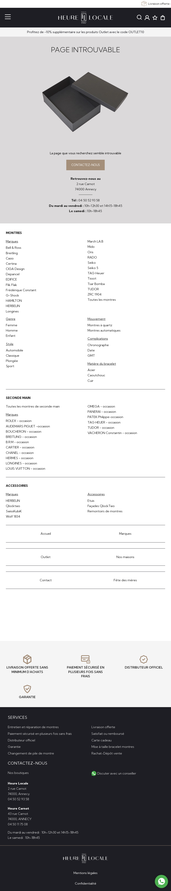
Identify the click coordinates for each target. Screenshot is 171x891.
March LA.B (95, 242)
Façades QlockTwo (101, 507)
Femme (11, 326)
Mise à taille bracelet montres (112, 746)
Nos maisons (125, 558)
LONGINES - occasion (21, 464)
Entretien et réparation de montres (33, 726)
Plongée (12, 362)
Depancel (12, 275)
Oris (90, 253)
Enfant (10, 337)
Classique (12, 357)
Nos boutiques (18, 772)
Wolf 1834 (13, 518)
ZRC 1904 (95, 295)
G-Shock (12, 296)
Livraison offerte (103, 726)
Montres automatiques (104, 331)
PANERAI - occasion (102, 413)
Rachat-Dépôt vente (106, 753)
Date (91, 351)
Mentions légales (85, 873)
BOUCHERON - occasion (23, 432)
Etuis (91, 502)
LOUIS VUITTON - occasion (25, 470)
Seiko (92, 264)
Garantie (14, 746)
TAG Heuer (96, 274)
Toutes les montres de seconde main (33, 407)
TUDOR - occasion (101, 429)
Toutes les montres (102, 301)
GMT (91, 357)
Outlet (46, 558)
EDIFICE (11, 280)
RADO (92, 258)
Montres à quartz (100, 326)
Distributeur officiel (21, 739)
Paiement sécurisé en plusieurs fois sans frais (40, 733)
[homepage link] (85, 18)
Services (17, 716)
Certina (11, 265)
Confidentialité (85, 883)
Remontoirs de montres (105, 512)
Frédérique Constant (21, 291)
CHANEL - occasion (20, 454)
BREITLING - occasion (21, 438)
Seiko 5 (93, 269)
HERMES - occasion (19, 459)
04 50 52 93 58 (89, 201)
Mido (91, 248)
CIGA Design (15, 270)
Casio (10, 259)
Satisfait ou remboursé (107, 733)
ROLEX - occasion (19, 422)
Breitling (12, 254)
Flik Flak (11, 286)
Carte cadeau (101, 739)
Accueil (46, 535)
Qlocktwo (13, 507)
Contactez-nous (85, 165)
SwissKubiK (14, 512)
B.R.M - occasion (17, 443)
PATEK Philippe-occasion (105, 418)
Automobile (14, 351)
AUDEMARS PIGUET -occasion (28, 427)
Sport (10, 367)
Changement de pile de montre (31, 753)
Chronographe (98, 346)
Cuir (90, 382)
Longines (12, 312)
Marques (125, 535)
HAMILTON (14, 302)
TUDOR (93, 290)
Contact (46, 581)
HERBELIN (13, 307)
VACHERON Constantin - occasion (112, 434)
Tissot (92, 279)
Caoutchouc (96, 376)
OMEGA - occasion (101, 407)
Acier (91, 371)
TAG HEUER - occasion (104, 423)
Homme (12, 331)
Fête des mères (125, 581)
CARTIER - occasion (20, 448)
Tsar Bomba (96, 285)
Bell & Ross (13, 249)
